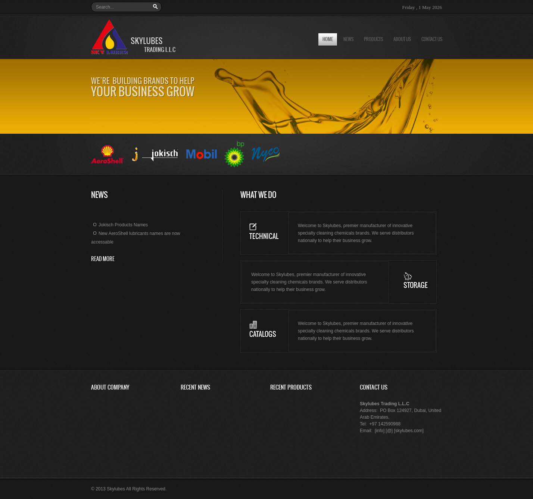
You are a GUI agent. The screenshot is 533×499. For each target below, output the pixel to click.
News (348, 39)
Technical (263, 237)
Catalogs (262, 334)
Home (327, 39)
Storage (415, 285)
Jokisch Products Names (119, 226)
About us (402, 39)
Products (373, 39)
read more (103, 259)
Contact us (431, 39)
